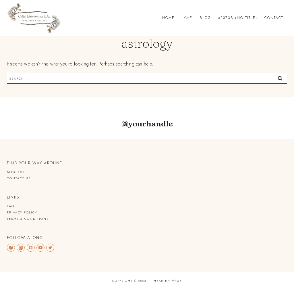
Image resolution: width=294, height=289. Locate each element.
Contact (273, 17)
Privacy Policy (22, 212)
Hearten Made (168, 281)
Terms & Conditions (28, 218)
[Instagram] (21, 248)
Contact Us (19, 178)
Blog (205, 17)
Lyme (187, 17)
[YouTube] (40, 248)
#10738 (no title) (237, 17)
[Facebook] (11, 248)
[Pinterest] (31, 248)
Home (168, 17)
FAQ (10, 206)
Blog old (16, 171)
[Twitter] (50, 248)
